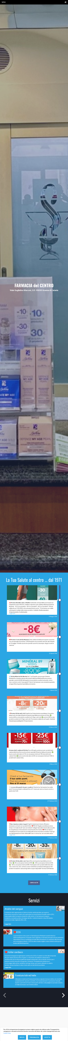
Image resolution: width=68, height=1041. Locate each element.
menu (4, 2)
